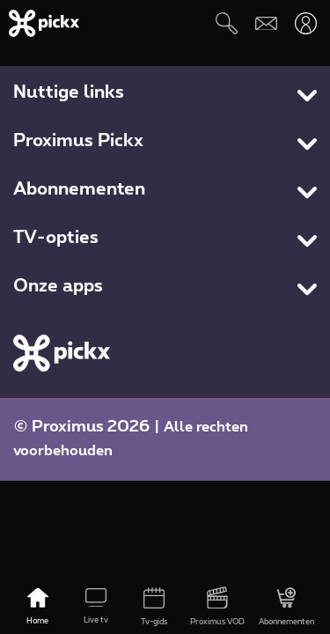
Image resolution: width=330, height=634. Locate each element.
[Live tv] (96, 607)
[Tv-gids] (154, 607)
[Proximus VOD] (217, 607)
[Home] (38, 607)
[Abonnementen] (286, 607)
